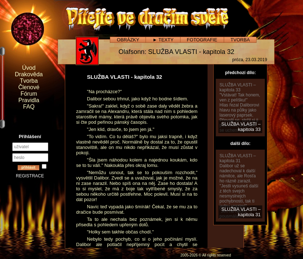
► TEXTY (162, 39)
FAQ (29, 107)
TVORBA (240, 39)
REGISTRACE (30, 175)
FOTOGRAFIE (202, 39)
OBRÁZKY (128, 39)
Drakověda (29, 74)
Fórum (29, 94)
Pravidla (28, 100)
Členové (29, 87)
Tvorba (29, 81)
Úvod (28, 68)
